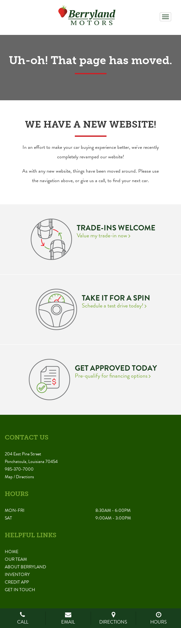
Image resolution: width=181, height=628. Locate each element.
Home (11, 551)
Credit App (17, 582)
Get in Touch (20, 589)
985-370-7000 (19, 469)
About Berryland (25, 567)
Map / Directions (19, 476)
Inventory (17, 574)
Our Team (16, 559)
